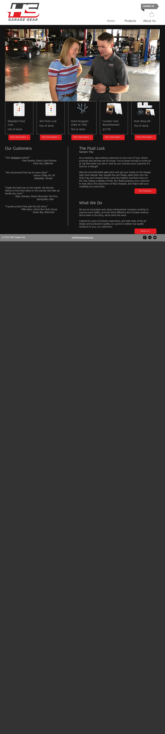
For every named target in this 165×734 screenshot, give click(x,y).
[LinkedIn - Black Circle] (150, 237)
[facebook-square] (144, 237)
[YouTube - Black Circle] (155, 237)
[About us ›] (145, 231)
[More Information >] (19, 137)
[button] (152, 14)
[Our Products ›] (145, 191)
